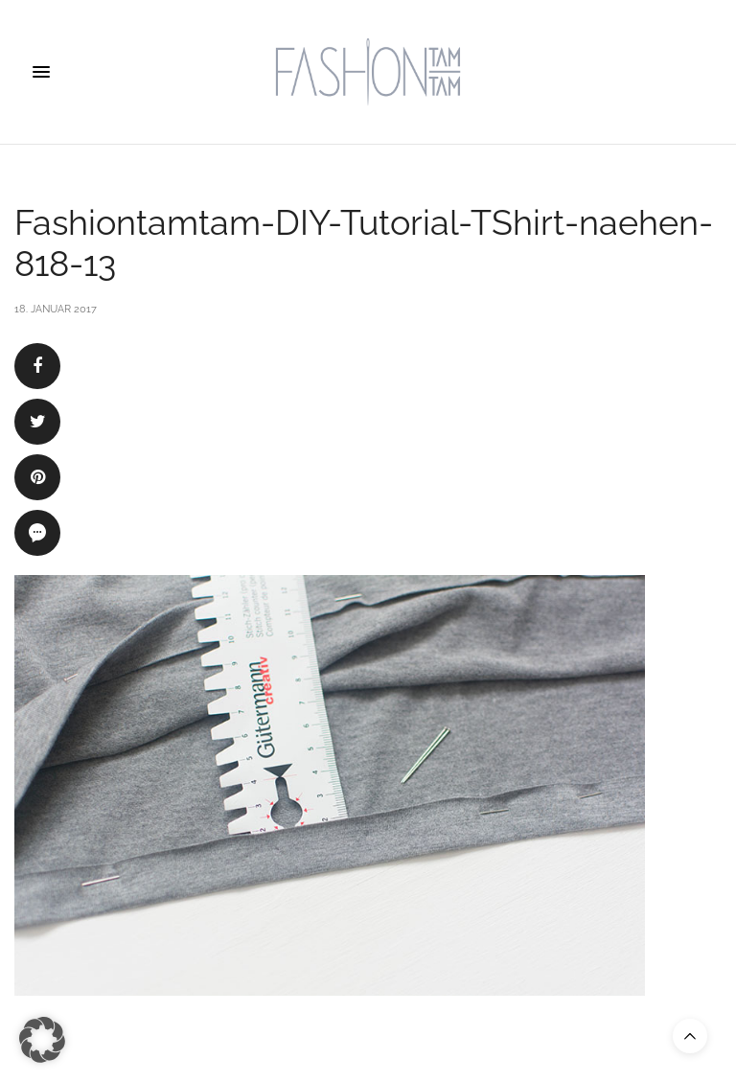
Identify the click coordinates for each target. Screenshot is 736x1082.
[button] (42, 1040)
